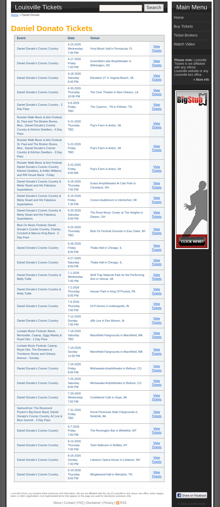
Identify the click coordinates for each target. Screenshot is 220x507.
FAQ (80, 503)
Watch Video (184, 44)
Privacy (108, 503)
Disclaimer (93, 503)
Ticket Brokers (186, 35)
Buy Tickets (183, 26)
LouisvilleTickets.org (21, 493)
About (57, 503)
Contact (69, 503)
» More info (201, 79)
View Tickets (157, 48)
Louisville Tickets (196, 503)
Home (15, 14)
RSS (123, 503)
